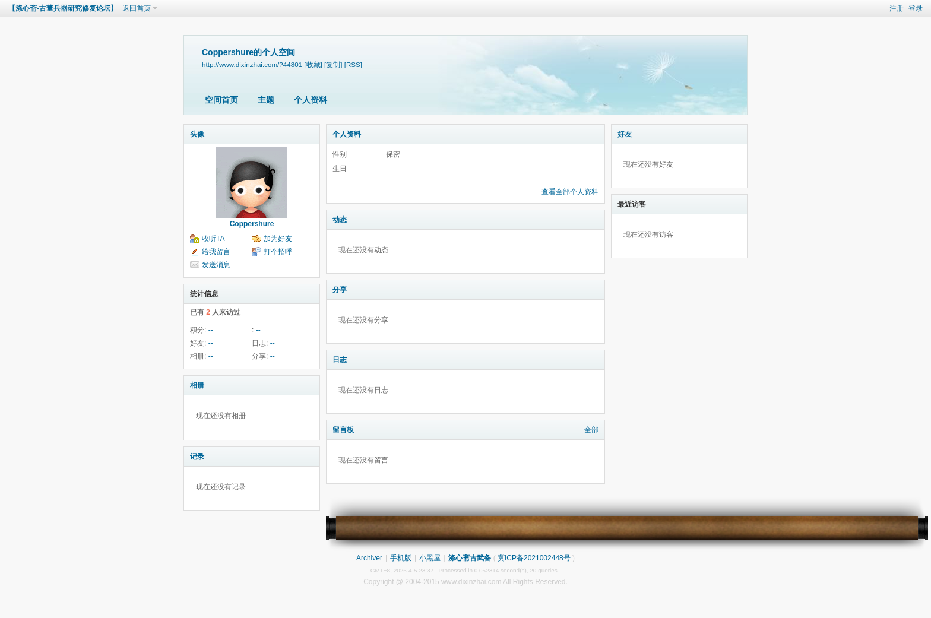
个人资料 (310, 99)
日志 (339, 360)
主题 (266, 99)
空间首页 (221, 99)
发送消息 (216, 265)
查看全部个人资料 (570, 192)
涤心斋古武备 (469, 558)
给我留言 (216, 252)
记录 (197, 456)
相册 (197, 385)
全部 (591, 430)
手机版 (400, 558)
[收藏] (313, 64)
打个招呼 (278, 252)
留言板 (343, 430)
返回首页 (136, 8)
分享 (339, 290)
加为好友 (278, 238)
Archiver (369, 558)
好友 (625, 134)
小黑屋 (430, 558)
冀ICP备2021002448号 (534, 558)
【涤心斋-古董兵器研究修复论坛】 (63, 8)
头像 (197, 134)
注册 (896, 8)
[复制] (333, 64)
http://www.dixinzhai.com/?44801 (252, 64)
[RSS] (353, 64)
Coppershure (252, 224)
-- (210, 330)
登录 (915, 8)
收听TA (213, 238)
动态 (339, 219)
